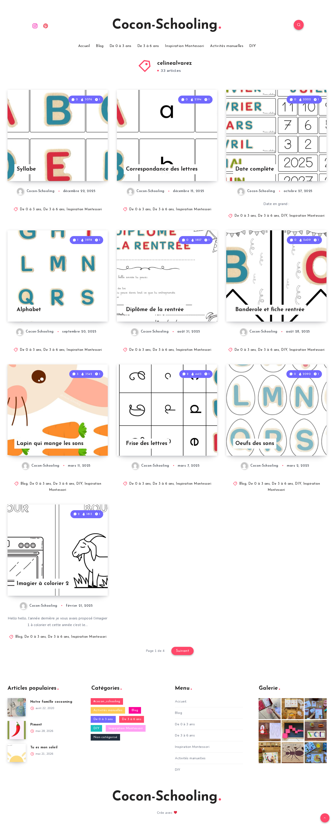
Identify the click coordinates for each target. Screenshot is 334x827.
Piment (36, 724)
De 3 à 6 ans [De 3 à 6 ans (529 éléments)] (131, 719)
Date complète (254, 169)
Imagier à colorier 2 (43, 583)
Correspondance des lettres (162, 169)
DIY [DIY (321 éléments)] (96, 728)
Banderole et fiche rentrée (269, 309)
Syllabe (26, 169)
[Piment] (17, 730)
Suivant (182, 651)
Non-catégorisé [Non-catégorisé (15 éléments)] (105, 737)
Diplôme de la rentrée (155, 309)
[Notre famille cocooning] (17, 707)
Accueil (84, 46)
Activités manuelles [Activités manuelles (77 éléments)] (108, 710)
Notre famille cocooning (51, 702)
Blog (99, 46)
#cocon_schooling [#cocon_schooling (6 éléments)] (106, 701)
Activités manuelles (226, 46)
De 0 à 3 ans (120, 46)
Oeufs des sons (254, 443)
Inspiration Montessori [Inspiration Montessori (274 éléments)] (125, 728)
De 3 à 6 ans (148, 46)
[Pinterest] (45, 26)
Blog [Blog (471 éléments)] (134, 710)
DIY (252, 46)
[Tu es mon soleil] (17, 753)
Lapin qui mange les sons (50, 443)
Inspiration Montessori (184, 46)
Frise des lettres (146, 443)
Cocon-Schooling (166, 25)
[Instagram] (35, 26)
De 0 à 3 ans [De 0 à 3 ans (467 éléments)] (103, 719)
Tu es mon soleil (43, 747)
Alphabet (29, 309)
